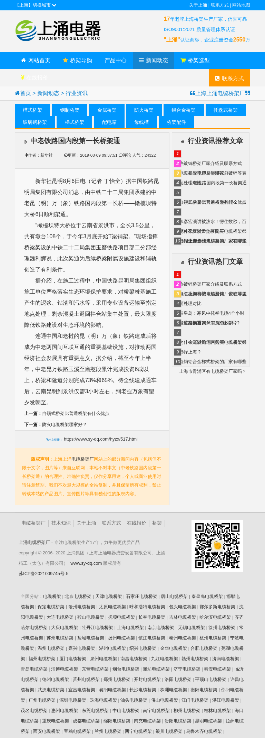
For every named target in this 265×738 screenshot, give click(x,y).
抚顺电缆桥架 (121, 616)
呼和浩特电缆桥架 (147, 606)
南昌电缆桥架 (133, 658)
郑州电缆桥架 (117, 679)
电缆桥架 (52, 596)
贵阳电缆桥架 (178, 720)
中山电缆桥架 (125, 710)
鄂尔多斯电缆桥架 (217, 606)
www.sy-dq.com (86, 562)
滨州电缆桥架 (86, 679)
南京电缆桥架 (160, 627)
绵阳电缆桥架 (117, 720)
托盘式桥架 (226, 110)
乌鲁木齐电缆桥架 (204, 731)
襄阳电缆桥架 (112, 689)
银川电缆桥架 (169, 731)
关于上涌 (198, 5)
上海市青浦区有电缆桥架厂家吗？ (212, 371)
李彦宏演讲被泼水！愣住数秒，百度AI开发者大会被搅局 (212, 223)
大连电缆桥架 (60, 616)
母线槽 (141, 122)
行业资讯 (77, 93)
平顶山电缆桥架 (210, 679)
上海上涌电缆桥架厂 (66, 31)
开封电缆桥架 (147, 679)
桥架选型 (195, 60)
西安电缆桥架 (46, 731)
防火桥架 (144, 110)
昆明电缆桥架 (208, 720)
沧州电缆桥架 (81, 606)
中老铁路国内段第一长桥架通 (217, 182)
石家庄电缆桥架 (141, 596)
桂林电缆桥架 (217, 710)
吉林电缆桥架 (182, 616)
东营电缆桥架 (95, 668)
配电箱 (109, 122)
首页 (25, 93)
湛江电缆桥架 (225, 699)
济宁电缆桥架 (187, 668)
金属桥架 (107, 110)
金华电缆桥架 (173, 648)
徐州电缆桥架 (221, 627)
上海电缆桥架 (130, 627)
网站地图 (241, 5)
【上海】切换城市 (36, 5)
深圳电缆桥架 (72, 699)
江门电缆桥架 (194, 699)
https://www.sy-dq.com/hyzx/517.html (101, 438)
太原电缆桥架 (112, 606)
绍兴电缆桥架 (142, 648)
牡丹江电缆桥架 (97, 627)
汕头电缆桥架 (133, 699)
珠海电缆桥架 (103, 699)
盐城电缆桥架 (90, 637)
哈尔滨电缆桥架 (215, 616)
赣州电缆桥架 (194, 658)
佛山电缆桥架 (164, 699)
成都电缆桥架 (86, 720)
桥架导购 (77, 60)
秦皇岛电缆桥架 (207, 596)
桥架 (157, 522)
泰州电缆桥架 (182, 637)
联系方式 (220, 5)
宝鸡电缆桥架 (77, 731)
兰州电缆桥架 (108, 731)
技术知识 (61, 522)
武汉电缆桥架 (51, 689)
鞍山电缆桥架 (90, 616)
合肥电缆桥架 (203, 648)
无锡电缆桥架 (191, 627)
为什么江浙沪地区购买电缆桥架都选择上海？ (212, 232)
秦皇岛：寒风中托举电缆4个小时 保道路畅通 (211, 314)
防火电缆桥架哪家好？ (55, 424)
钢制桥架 (69, 110)
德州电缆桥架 (55, 679)
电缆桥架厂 (82, 458)
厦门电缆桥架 (72, 658)
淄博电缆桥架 (64, 668)
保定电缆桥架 (51, 606)
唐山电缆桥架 (174, 596)
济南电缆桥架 (225, 658)
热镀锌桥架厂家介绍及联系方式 (210, 163)
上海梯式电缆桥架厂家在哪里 (217, 240)
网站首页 (35, 60)
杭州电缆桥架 (212, 637)
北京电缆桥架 (78, 596)
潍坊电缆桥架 (156, 668)
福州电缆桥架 (42, 658)
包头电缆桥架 (182, 606)
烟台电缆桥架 (125, 668)
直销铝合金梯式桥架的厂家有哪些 (212, 361)
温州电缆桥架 (51, 648)
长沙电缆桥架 (142, 689)
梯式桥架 (74, 122)
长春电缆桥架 (151, 616)
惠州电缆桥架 (64, 710)
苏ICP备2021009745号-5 (44, 573)
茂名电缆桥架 (34, 710)
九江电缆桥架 (164, 658)
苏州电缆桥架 (60, 637)
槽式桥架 (32, 110)
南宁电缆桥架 (156, 710)
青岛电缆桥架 (34, 668)
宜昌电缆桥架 (81, 689)
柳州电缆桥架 (187, 710)
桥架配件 (176, 122)
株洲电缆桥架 (173, 689)
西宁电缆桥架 (138, 731)
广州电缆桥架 (42, 699)
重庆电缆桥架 (55, 720)
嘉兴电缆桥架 (81, 648)
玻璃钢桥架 (35, 122)
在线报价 (34, 78)
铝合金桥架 (183, 110)
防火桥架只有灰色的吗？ (213, 202)
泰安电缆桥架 (217, 668)
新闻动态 (153, 60)
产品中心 (116, 60)
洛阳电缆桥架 (178, 679)
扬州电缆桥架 (121, 637)
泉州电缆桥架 (103, 658)
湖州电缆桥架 (112, 648)
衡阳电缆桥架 (203, 689)
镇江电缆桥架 (151, 637)
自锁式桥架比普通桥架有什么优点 (66, 413)
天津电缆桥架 (108, 596)
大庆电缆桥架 (64, 627)
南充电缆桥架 (147, 720)
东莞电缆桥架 (95, 710)
